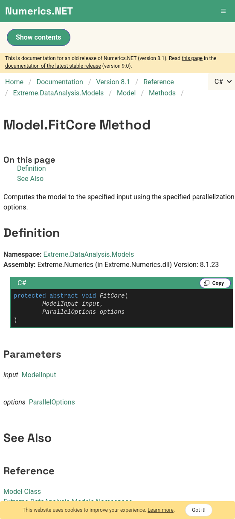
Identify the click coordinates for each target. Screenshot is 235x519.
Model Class (22, 491)
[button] (224, 11)
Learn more (161, 510)
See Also (30, 179)
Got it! (199, 510)
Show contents (38, 37)
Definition (31, 168)
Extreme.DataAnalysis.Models (89, 254)
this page (192, 58)
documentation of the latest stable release (53, 66)
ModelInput (39, 375)
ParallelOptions (52, 402)
